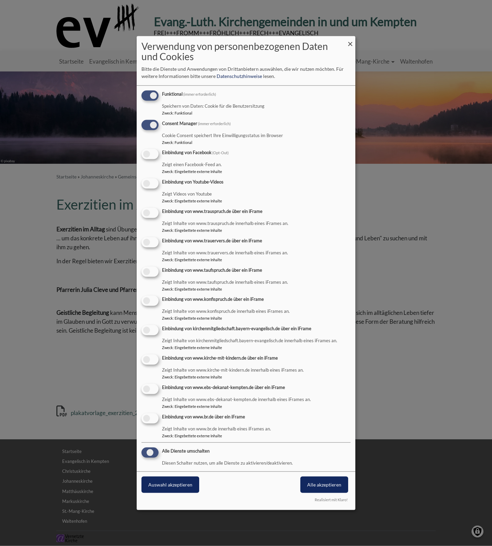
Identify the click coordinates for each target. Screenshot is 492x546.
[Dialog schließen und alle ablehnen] (350, 40)
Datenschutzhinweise (239, 76)
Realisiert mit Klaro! (331, 499)
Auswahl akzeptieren (170, 485)
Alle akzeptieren (324, 485)
